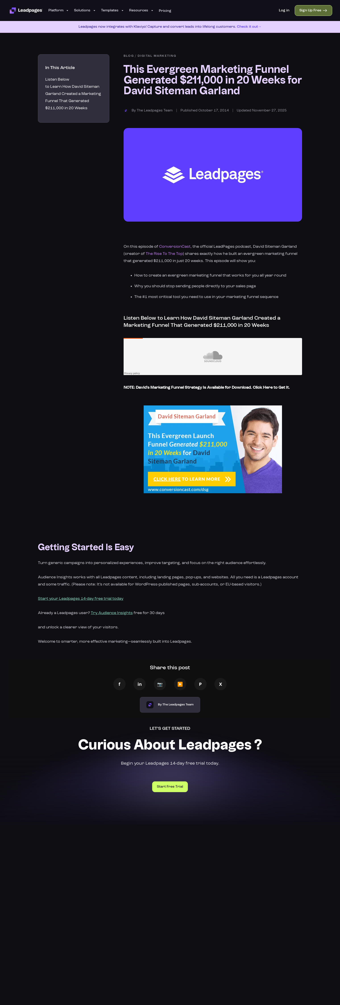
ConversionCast (175, 247)
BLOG (129, 55)
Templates (112, 10)
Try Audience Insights (112, 613)
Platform (58, 10)
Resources (141, 10)
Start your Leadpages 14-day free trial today (80, 599)
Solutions (85, 10)
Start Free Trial (170, 787)
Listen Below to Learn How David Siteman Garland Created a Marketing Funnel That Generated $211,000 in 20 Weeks (73, 94)
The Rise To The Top (164, 254)
